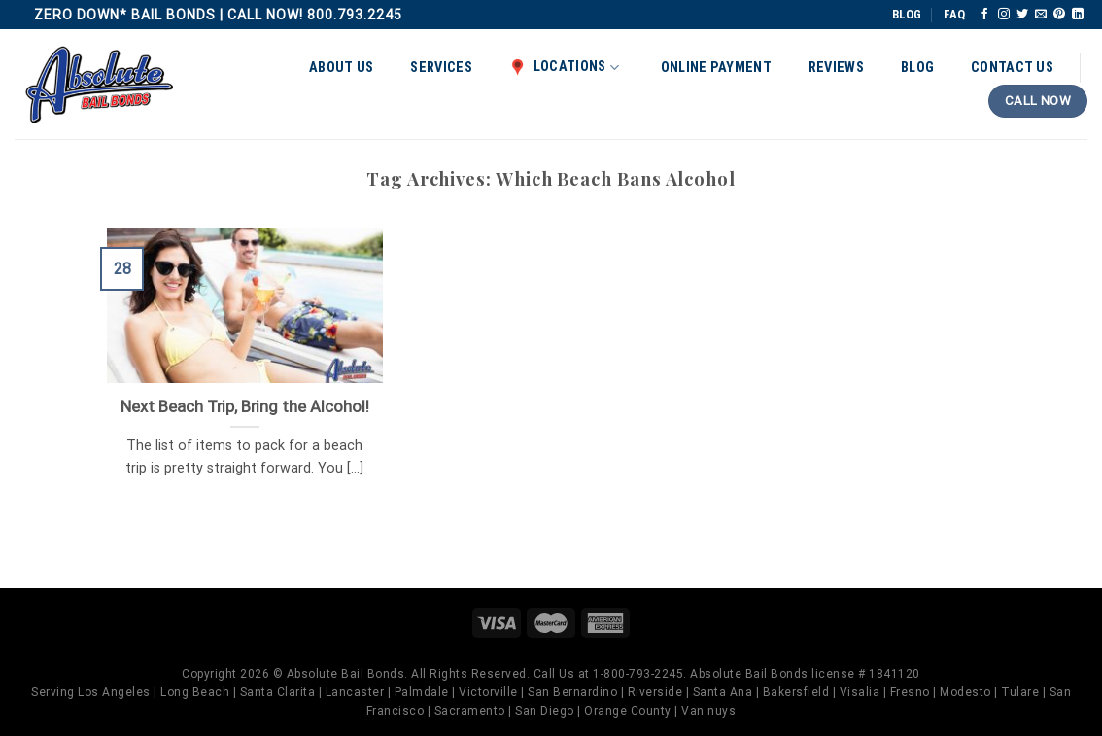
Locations (564, 67)
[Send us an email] (1041, 14)
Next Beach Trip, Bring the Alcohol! (245, 407)
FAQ (954, 14)
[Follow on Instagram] (1004, 14)
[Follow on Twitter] (1022, 14)
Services (440, 67)
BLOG (906, 14)
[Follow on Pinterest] (1059, 14)
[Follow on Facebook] (984, 14)
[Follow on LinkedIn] (1078, 14)
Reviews (836, 67)
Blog (917, 67)
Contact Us (1012, 67)
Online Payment (716, 67)
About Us (341, 67)
